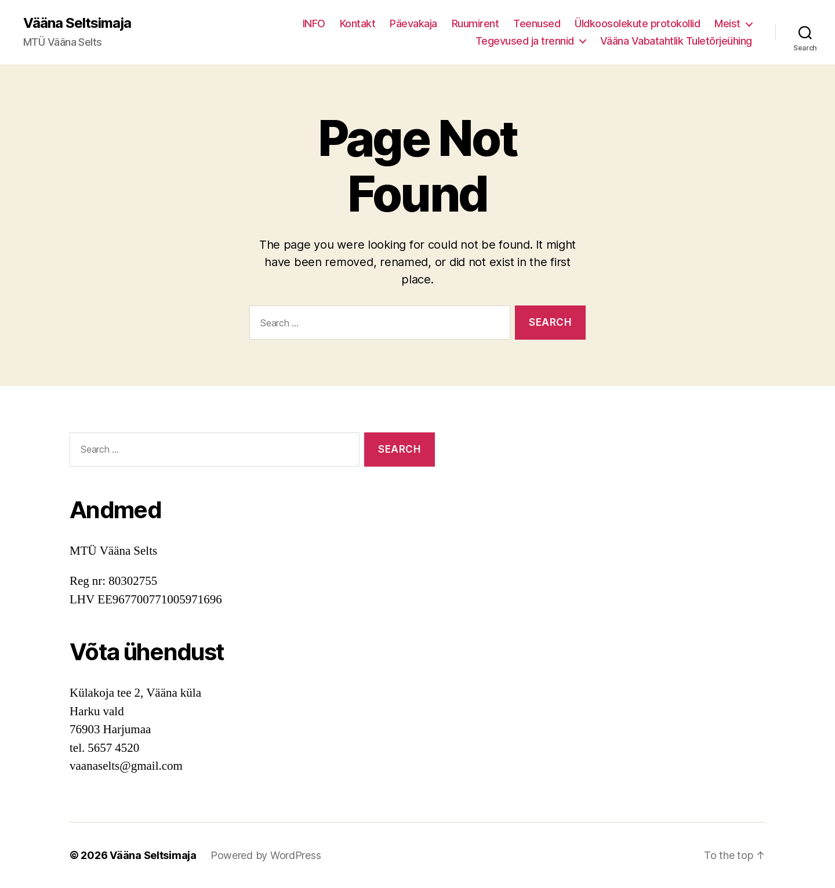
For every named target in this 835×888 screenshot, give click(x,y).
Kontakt (358, 23)
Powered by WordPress (265, 855)
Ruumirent (475, 23)
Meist (727, 23)
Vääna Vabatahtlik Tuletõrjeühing (676, 41)
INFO (314, 23)
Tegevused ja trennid (524, 41)
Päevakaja (413, 23)
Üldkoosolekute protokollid (637, 23)
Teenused (536, 23)
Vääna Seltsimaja (77, 23)
